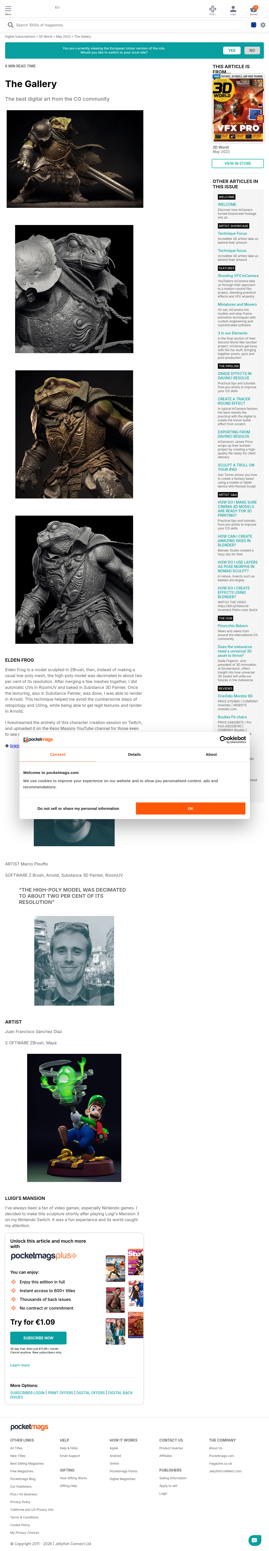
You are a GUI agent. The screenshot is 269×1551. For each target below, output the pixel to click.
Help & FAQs (69, 1448)
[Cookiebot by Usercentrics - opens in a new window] (223, 739)
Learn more (20, 1365)
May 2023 (63, 36)
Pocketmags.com (221, 1456)
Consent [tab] (58, 754)
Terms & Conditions (24, 1517)
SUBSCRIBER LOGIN (27, 1393)
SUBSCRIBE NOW (38, 1338)
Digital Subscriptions (20, 36)
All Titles (16, 1448)
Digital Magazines (122, 1479)
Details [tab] (134, 754)
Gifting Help (68, 1486)
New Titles (18, 1456)
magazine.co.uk (220, 1463)
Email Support (70, 1456)
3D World (45, 36)
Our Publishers (20, 1486)
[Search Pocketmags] (10, 25)
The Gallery (82, 36)
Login (163, 1493)
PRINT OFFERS (60, 1393)
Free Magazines (21, 1471)
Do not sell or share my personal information (78, 808)
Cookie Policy (20, 1525)
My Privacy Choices (24, 1533)
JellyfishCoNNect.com (225, 1471)
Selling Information (173, 1478)
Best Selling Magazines (27, 1463)
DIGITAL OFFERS (91, 1393)
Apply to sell (168, 1486)
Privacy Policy (20, 1502)
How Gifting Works (73, 1478)
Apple (114, 1448)
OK (191, 808)
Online (114, 1463)
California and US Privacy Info (31, 1510)
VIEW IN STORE (237, 163)
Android (115, 1456)
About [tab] (211, 754)
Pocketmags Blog (23, 1479)
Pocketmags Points (123, 1471)
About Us (215, 1448)
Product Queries (171, 1448)
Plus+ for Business (23, 1494)
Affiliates (165, 1456)
